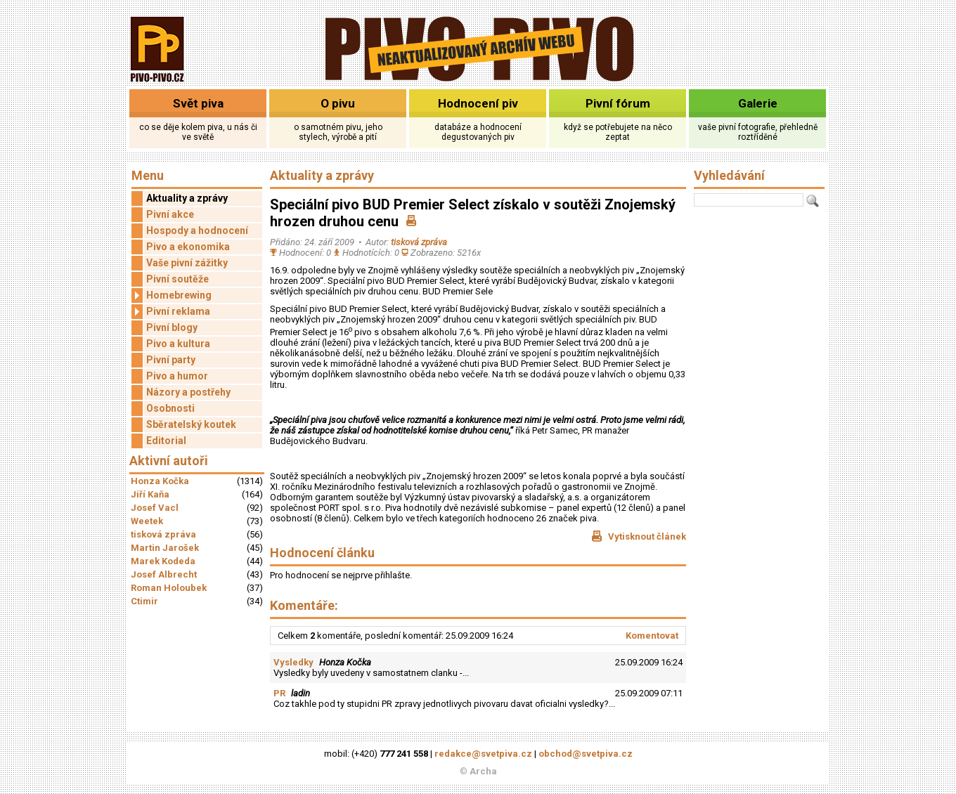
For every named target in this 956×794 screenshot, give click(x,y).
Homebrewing (171, 295)
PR (279, 693)
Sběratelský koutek (191, 424)
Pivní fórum (618, 103)
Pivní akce (170, 214)
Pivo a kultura (178, 343)
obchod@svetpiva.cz (585, 753)
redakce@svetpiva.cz (483, 753)
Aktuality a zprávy (187, 198)
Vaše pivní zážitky (187, 262)
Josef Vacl (155, 507)
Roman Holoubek (169, 588)
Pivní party (170, 359)
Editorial (166, 440)
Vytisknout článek (638, 536)
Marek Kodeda (163, 561)
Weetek (147, 521)
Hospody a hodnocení (197, 230)
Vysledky (293, 662)
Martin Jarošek (165, 547)
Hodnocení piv (478, 103)
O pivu (338, 103)
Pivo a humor (177, 376)
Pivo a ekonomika (188, 246)
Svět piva (198, 103)
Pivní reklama (170, 311)
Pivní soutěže (177, 279)
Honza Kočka (160, 481)
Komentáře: (304, 605)
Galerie (757, 103)
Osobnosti (170, 408)
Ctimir (144, 601)
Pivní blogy (172, 327)
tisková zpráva (163, 534)
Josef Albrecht (164, 574)
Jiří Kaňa (150, 494)
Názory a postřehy (188, 392)
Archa (483, 771)
